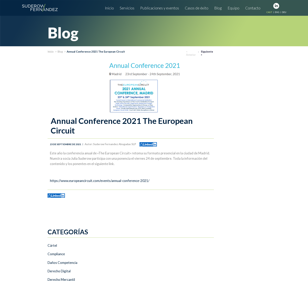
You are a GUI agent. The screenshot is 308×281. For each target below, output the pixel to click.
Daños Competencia (62, 91)
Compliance (56, 82)
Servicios (127, 8)
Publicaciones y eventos (159, 8)
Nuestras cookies (173, 267)
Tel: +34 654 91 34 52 (111, 256)
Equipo (233, 8)
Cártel (52, 74)
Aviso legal (153, 267)
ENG (277, 12)
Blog (218, 8)
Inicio (109, 8)
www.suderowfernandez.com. (98, 267)
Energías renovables (62, 125)
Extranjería (56, 134)
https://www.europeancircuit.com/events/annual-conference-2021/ (152, 181)
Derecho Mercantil (61, 108)
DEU (284, 12)
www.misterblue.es (255, 267)
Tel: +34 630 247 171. (134, 246)
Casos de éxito (196, 8)
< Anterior (243, 53)
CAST (269, 12)
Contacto (252, 8)
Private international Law (66, 142)
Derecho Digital (59, 100)
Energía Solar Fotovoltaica (67, 117)
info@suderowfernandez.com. (60, 267)
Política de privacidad (132, 267)
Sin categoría (57, 151)
